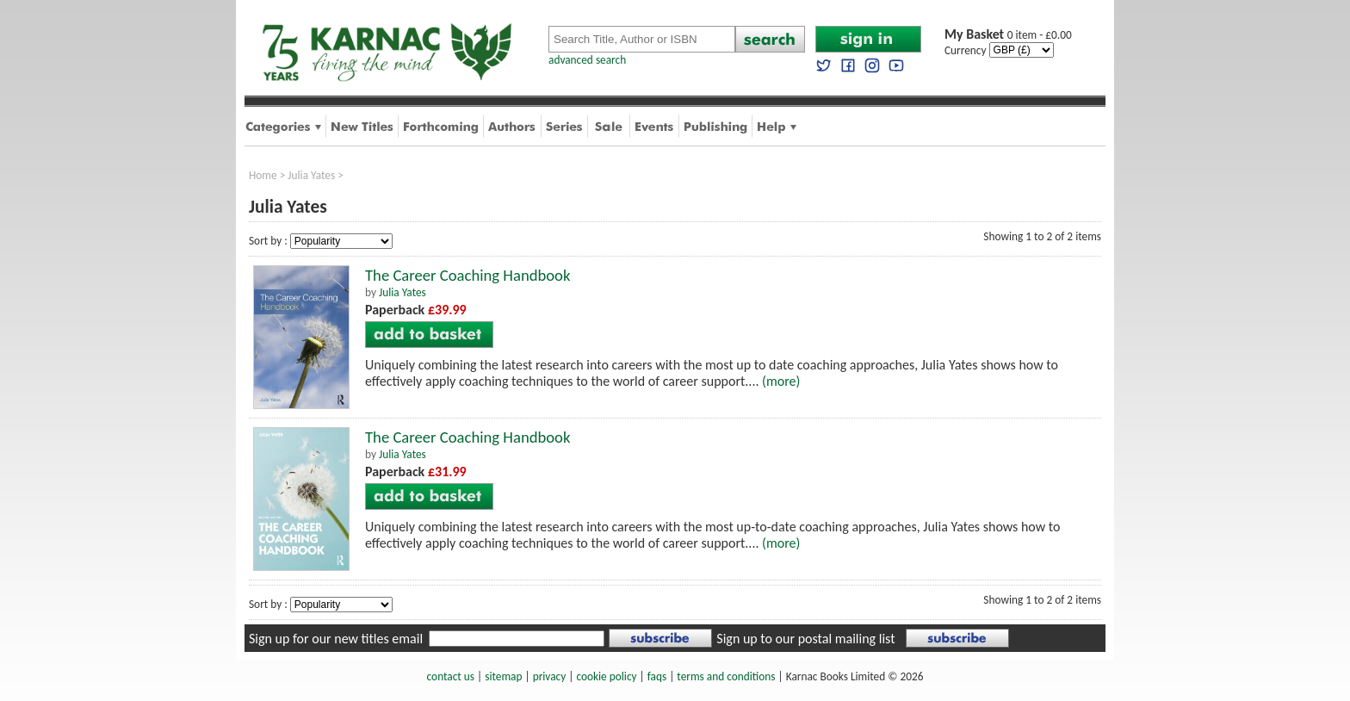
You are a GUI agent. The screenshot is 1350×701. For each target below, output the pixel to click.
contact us (450, 676)
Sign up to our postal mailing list (805, 638)
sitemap (503, 676)
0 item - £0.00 (1008, 35)
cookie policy (606, 676)
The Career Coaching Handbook (467, 275)
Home (263, 175)
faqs (656, 676)
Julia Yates (311, 175)
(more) (781, 381)
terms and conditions (726, 676)
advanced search (587, 60)
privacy (550, 676)
